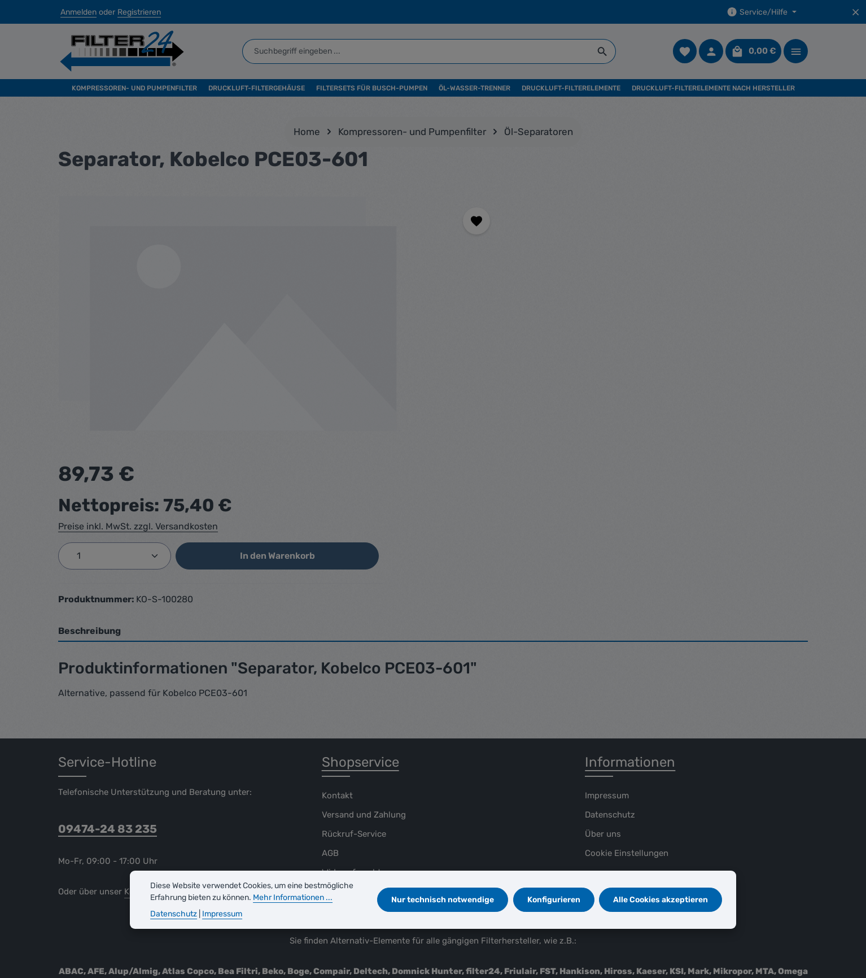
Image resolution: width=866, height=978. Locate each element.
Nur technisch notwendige (443, 900)
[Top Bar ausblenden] (855, 12)
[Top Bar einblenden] (796, 52)
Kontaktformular (157, 720)
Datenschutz (610, 643)
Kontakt (337, 624)
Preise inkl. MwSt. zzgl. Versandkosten (588, 263)
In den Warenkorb (717, 292)
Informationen (630, 590)
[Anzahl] (565, 292)
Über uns (603, 662)
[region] (272, 316)
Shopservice (360, 590)
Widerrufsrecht (351, 701)
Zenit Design (202, 961)
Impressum (607, 624)
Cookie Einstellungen (626, 681)
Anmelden (78, 12)
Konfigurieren (554, 900)
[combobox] (418, 52)
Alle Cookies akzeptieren (661, 900)
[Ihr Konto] (711, 52)
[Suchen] (604, 52)
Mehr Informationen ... (293, 897)
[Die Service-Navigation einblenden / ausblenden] (761, 12)
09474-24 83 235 (107, 657)
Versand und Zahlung (364, 643)
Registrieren (139, 12)
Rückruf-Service (354, 662)
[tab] (433, 460)
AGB (330, 681)
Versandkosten (554, 936)
